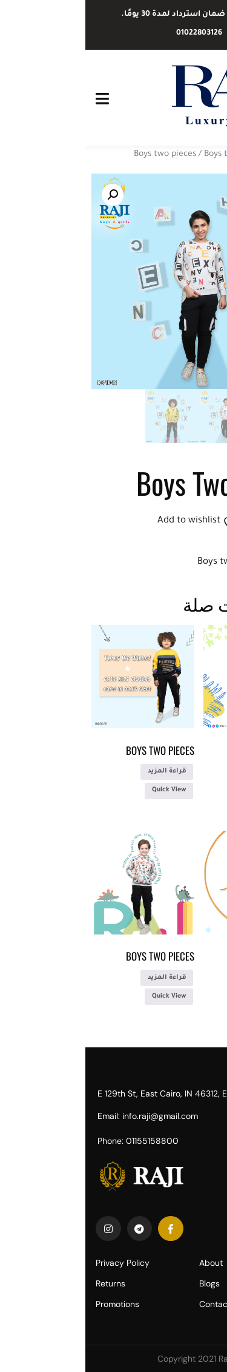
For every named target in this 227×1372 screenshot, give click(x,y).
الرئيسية (205, 155)
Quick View (195, 790)
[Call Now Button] (198, 1346)
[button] (27, 195)
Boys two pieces (79, 155)
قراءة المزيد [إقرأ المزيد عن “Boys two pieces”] (193, 771)
